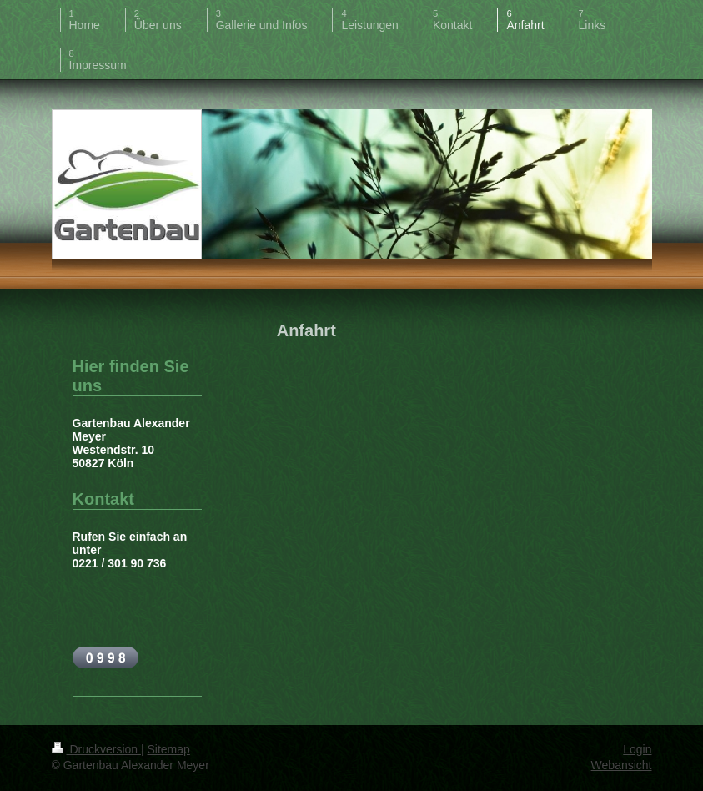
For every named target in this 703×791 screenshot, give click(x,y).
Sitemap (169, 749)
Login (637, 749)
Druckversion (96, 749)
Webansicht (621, 765)
